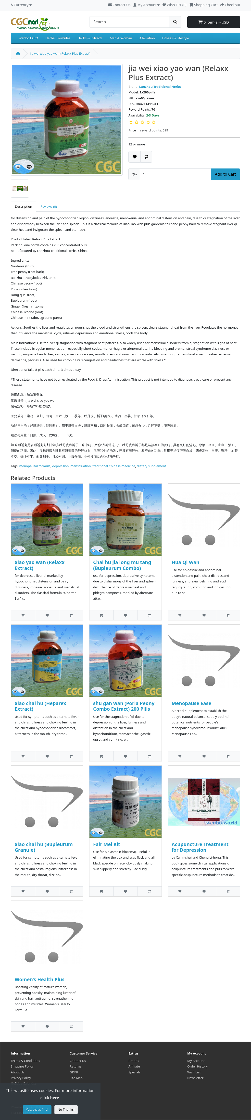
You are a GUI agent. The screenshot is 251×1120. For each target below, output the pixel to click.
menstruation (80, 466)
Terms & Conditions (25, 1060)
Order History (197, 1066)
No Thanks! (66, 1109)
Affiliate (134, 1066)
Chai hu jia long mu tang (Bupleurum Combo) (122, 565)
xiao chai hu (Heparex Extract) (40, 706)
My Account (196, 1060)
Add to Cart (225, 174)
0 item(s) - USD (214, 22)
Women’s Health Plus (39, 979)
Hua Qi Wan (186, 562)
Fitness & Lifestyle (175, 38)
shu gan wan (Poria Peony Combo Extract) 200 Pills (123, 706)
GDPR (74, 1072)
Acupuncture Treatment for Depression (200, 847)
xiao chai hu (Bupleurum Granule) (44, 847)
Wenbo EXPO (28, 38)
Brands (133, 1060)
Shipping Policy (22, 1066)
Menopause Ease (191, 703)
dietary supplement (151, 466)
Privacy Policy (21, 1078)
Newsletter (195, 1078)
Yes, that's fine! (37, 1109)
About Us (18, 1072)
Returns (75, 1066)
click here (49, 1097)
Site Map (76, 1078)
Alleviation (147, 38)
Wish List (194, 1072)
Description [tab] (23, 206)
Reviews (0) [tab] (48, 206)
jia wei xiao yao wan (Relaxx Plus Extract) (60, 53)
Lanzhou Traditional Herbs (160, 86)
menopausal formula (35, 466)
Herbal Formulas (57, 38)
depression (60, 466)
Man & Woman (121, 38)
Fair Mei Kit (106, 844)
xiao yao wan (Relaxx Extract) (39, 565)
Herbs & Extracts (90, 38)
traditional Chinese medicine (113, 466)
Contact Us (119, 4)
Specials (134, 1072)
